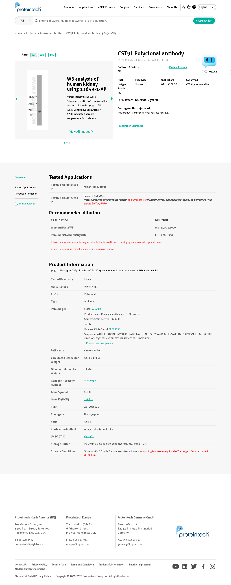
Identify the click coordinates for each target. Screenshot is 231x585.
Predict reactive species (99, 343)
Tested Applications (25, 187)
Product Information (26, 193)
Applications (86, 7)
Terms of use (59, 564)
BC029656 (114, 329)
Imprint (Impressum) (140, 564)
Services (138, 7)
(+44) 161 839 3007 (77, 539)
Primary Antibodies (51, 33)
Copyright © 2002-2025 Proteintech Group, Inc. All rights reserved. (93, 576)
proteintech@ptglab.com (29, 544)
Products (69, 7)
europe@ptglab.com (77, 544)
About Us (172, 7)
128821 (88, 399)
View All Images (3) (81, 131)
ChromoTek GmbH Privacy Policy (33, 576)
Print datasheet (25, 203)
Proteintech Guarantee (130, 125)
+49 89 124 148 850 (129, 539)
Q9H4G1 (89, 436)
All (33, 54)
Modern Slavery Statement (30, 568)
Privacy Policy (39, 564)
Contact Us (21, 564)
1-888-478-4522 (24, 539)
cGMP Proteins (106, 7)
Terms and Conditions (82, 564)
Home (18, 33)
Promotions (155, 7)
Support (124, 7)
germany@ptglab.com (130, 544)
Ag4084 (96, 309)
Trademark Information (111, 564)
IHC (52, 54)
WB (42, 54)
